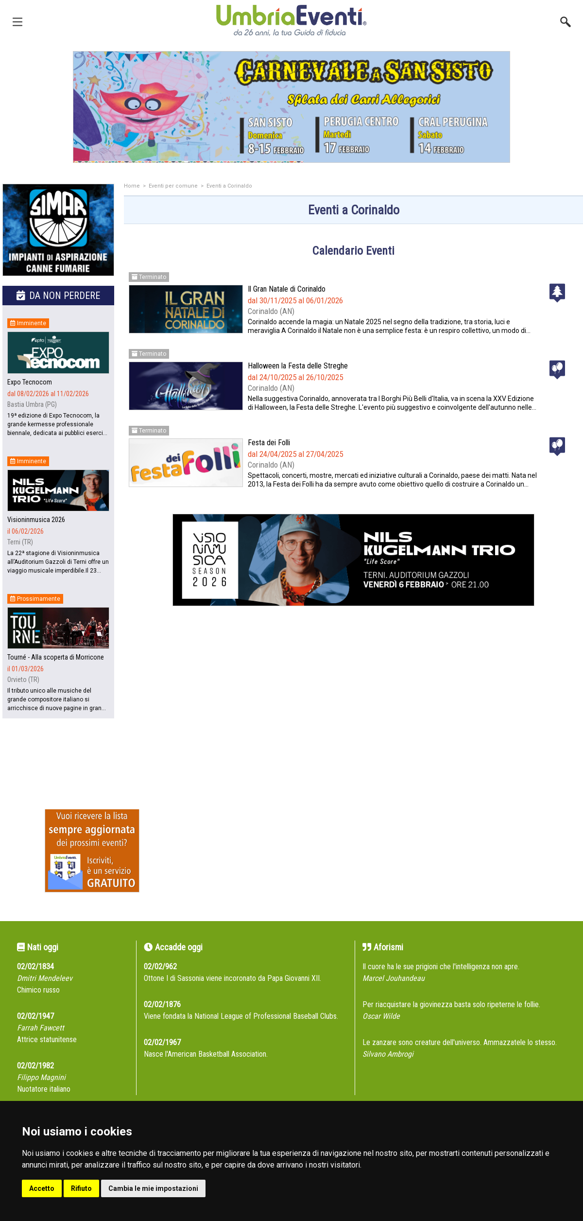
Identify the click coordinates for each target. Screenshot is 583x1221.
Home (132, 186)
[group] (291, 107)
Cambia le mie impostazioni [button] (153, 1188)
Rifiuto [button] (81, 1188)
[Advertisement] (353, 716)
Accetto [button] (41, 1188)
